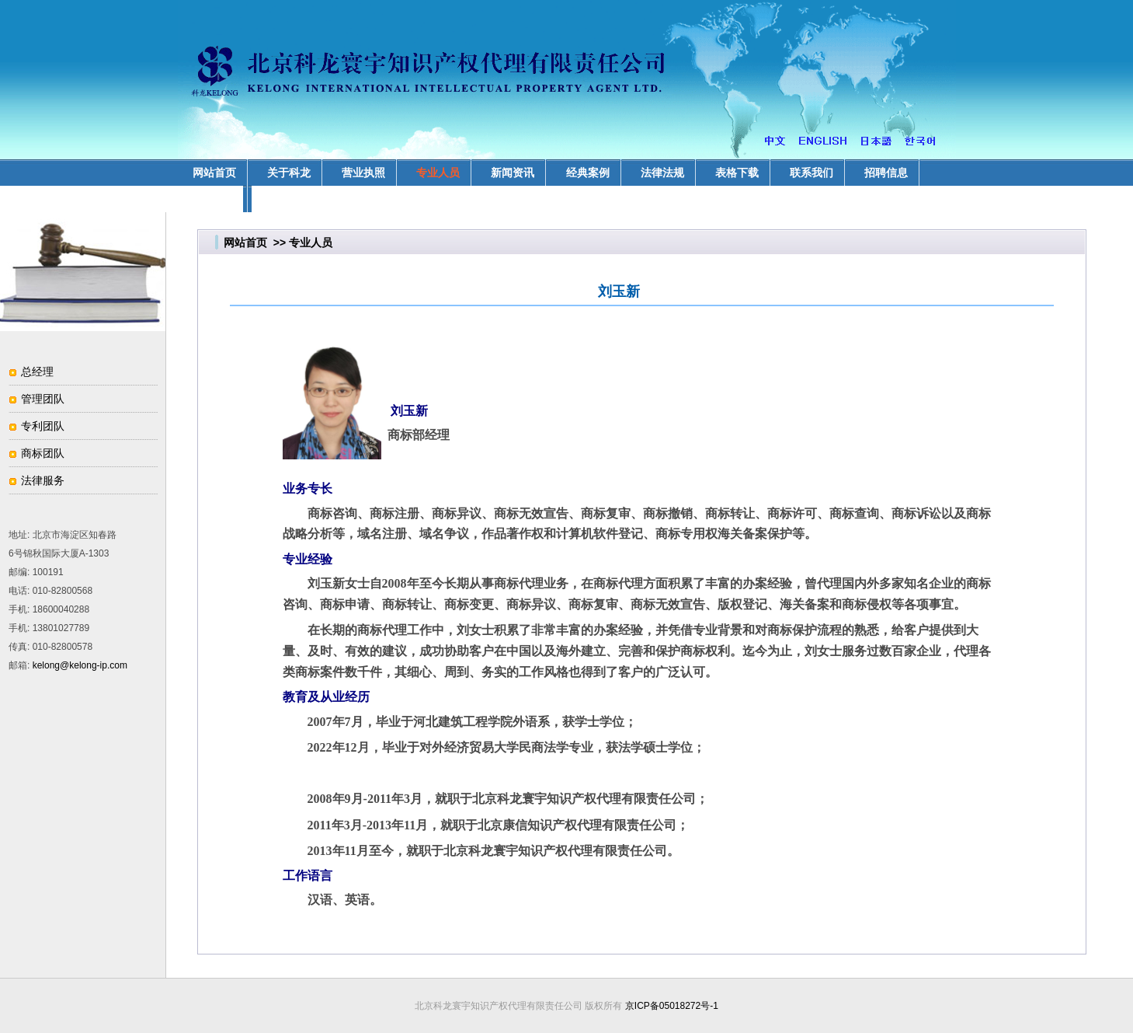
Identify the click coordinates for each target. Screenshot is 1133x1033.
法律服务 (42, 480)
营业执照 (363, 172)
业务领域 (214, 199)
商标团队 (42, 453)
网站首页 (245, 242)
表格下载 (737, 172)
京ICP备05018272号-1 (671, 1005)
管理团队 (42, 399)
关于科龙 (289, 172)
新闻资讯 (512, 172)
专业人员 (438, 172)
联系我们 (811, 172)
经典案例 (588, 172)
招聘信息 (886, 172)
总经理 (37, 371)
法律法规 (662, 172)
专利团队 (42, 426)
